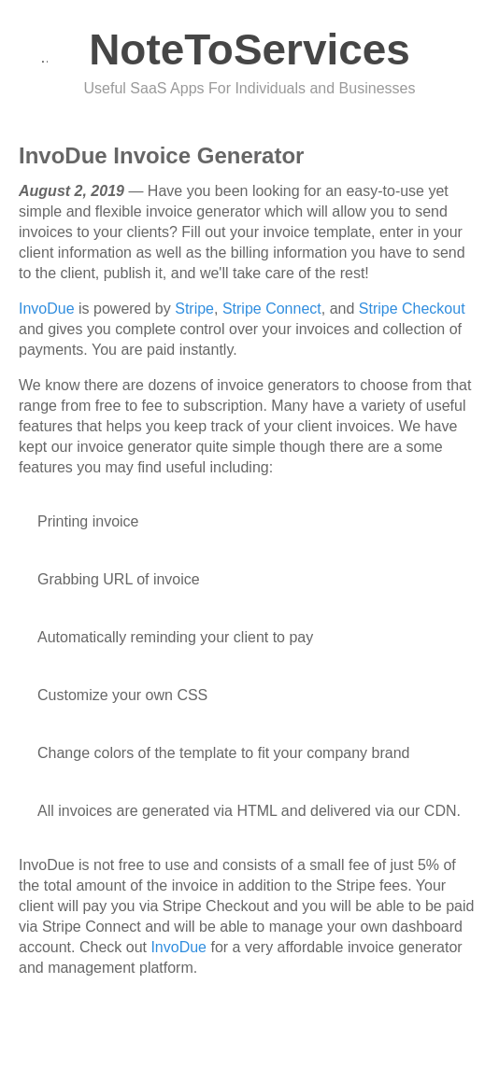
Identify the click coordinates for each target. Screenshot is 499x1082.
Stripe (194, 308)
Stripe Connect (271, 308)
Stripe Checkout (412, 308)
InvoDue (47, 308)
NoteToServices (249, 49)
